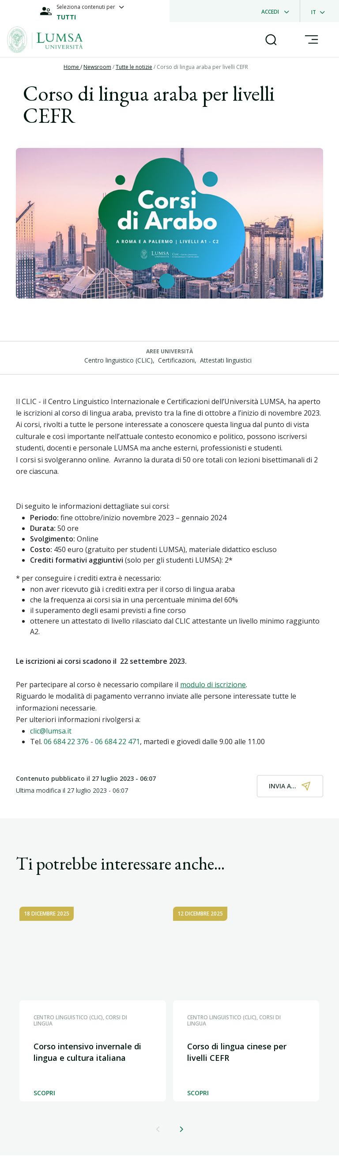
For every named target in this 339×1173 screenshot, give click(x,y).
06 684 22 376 (66, 741)
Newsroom (97, 67)
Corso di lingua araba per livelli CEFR (202, 67)
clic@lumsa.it (51, 731)
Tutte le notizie (134, 67)
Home (72, 67)
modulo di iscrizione (213, 684)
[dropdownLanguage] (321, 11)
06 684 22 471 (117, 741)
